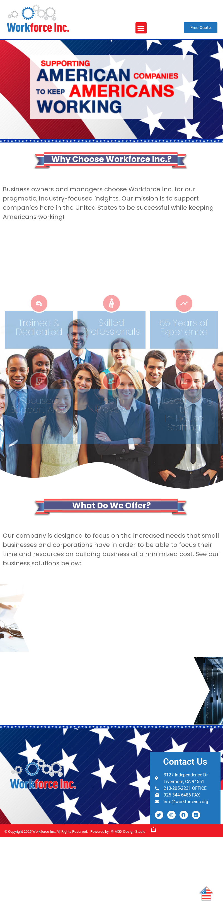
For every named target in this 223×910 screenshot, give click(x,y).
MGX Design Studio (129, 831)
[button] (141, 28)
